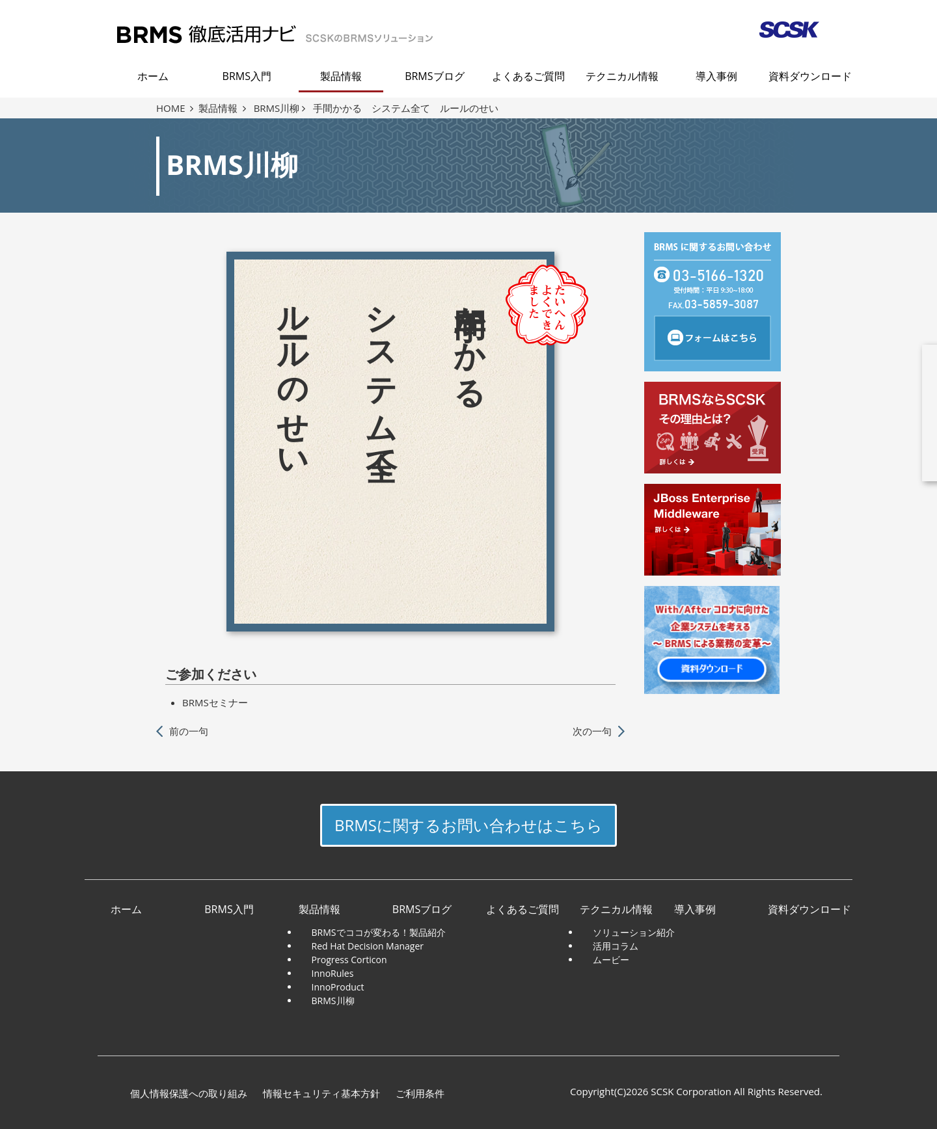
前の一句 (188, 730)
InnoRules (333, 973)
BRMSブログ (434, 76)
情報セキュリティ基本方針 (321, 1093)
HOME (174, 107)
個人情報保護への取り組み (188, 1093)
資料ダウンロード (810, 76)
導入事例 (716, 76)
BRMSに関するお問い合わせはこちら (468, 825)
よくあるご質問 (528, 76)
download (849, 413)
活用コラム (615, 946)
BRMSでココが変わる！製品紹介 (379, 932)
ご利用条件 (420, 1093)
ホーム (153, 76)
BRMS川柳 (279, 107)
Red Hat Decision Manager (368, 946)
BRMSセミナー (215, 702)
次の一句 (592, 730)
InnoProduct (338, 987)
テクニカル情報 (622, 76)
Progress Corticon (349, 959)
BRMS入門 (247, 76)
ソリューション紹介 (634, 932)
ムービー (611, 959)
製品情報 (341, 76)
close (923, 338)
